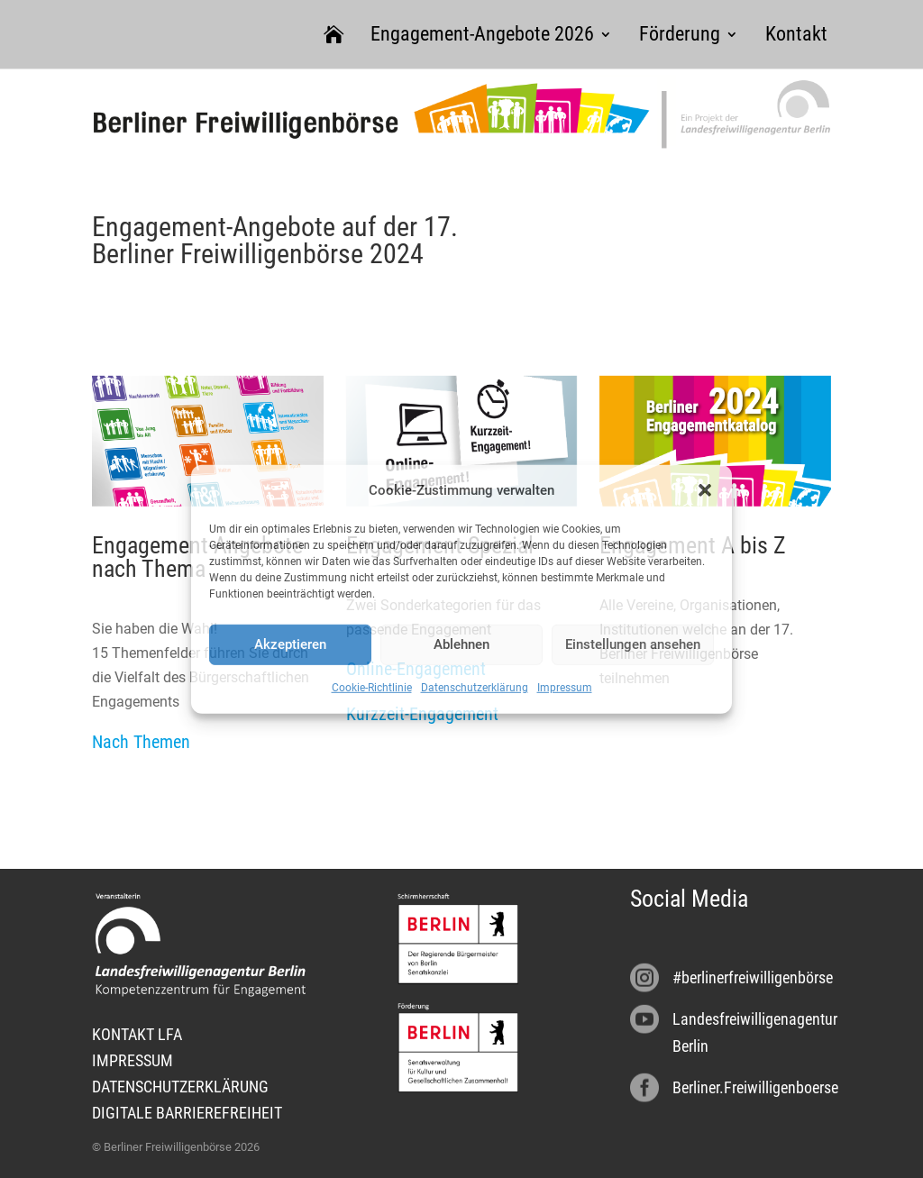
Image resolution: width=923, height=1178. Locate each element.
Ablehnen (461, 644)
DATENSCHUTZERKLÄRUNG (180, 1086)
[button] (705, 490)
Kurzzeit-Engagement (422, 714)
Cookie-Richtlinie (372, 687)
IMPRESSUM (132, 1060)
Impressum (564, 687)
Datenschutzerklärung (474, 687)
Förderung (679, 34)
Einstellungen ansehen (632, 644)
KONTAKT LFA (137, 1034)
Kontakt (796, 34)
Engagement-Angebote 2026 (482, 34)
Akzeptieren (290, 644)
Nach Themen (141, 742)
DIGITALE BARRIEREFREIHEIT (187, 1112)
